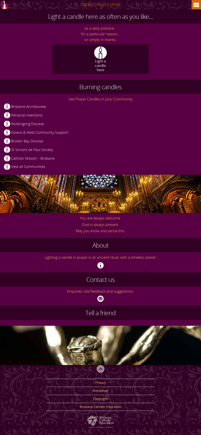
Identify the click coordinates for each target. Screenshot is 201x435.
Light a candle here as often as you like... (100, 16)
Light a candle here (100, 65)
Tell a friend (100, 313)
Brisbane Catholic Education (100, 407)
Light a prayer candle (100, 4)
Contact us (100, 279)
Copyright (100, 399)
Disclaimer (100, 391)
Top (100, 369)
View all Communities (28, 166)
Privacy (100, 382)
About (100, 245)
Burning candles (100, 87)
